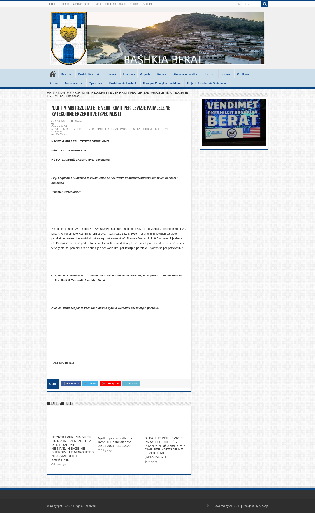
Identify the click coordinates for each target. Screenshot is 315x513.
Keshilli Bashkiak (89, 74)
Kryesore (52, 73)
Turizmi (209, 74)
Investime (129, 74)
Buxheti (111, 74)
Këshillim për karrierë (122, 83)
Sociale (225, 74)
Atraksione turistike (185, 74)
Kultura (162, 74)
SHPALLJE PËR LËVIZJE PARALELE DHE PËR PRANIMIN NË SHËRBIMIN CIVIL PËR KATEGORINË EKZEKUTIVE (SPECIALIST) (165, 447)
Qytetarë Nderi (81, 3)
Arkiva (54, 83)
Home (51, 92)
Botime (65, 3)
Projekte (145, 74)
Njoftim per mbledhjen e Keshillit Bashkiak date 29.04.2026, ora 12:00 (115, 441)
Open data (95, 83)
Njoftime (63, 92)
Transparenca (73, 83)
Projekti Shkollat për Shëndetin (206, 83)
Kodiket (134, 3)
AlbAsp (263, 506)
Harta (97, 3)
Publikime (243, 74)
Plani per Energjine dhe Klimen (162, 83)
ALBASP (234, 506)
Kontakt (147, 3)
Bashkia (66, 74)
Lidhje (52, 3)
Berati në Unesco (115, 3)
